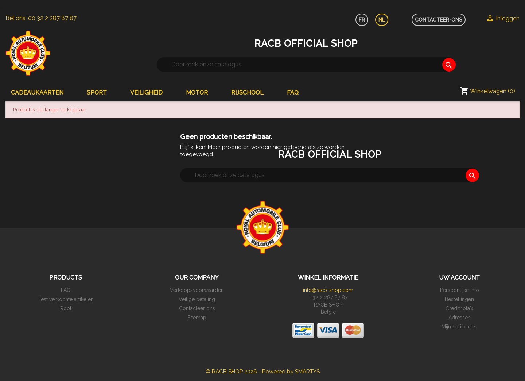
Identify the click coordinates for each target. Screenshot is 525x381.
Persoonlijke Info (459, 290)
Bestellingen (459, 299)
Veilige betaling (197, 299)
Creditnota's (460, 308)
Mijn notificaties (459, 327)
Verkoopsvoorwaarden (197, 290)
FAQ (293, 92)
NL (381, 20)
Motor (197, 92)
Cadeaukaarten (37, 92)
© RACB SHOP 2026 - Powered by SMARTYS (263, 371)
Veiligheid (146, 92)
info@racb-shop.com (328, 290)
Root (65, 308)
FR (362, 20)
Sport (97, 92)
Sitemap (196, 317)
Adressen (459, 317)
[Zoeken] (306, 64)
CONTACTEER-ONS (438, 20)
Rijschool (247, 92)
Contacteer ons (197, 308)
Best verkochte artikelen (66, 299)
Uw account (459, 277)
